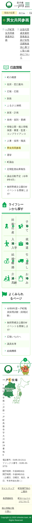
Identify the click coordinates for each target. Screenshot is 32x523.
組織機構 (11, 351)
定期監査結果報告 (16, 169)
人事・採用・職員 (16, 140)
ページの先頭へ (25, 366)
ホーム (22, 13)
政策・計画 (13, 112)
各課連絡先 (8, 498)
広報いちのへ (14, 336)
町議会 (10, 162)
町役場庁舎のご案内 (24, 490)
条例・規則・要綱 (16, 119)
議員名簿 (11, 343)
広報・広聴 (13, 91)
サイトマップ (8, 488)
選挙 (9, 155)
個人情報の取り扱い (8, 509)
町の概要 (11, 77)
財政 (9, 98)
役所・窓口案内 (15, 84)
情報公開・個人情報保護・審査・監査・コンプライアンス (17, 130)
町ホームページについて (24, 500)
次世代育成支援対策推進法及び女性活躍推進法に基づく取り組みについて (25, 43)
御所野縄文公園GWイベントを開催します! (17, 190)
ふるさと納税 (14, 105)
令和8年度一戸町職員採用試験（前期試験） (17, 312)
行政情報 (16, 67)
